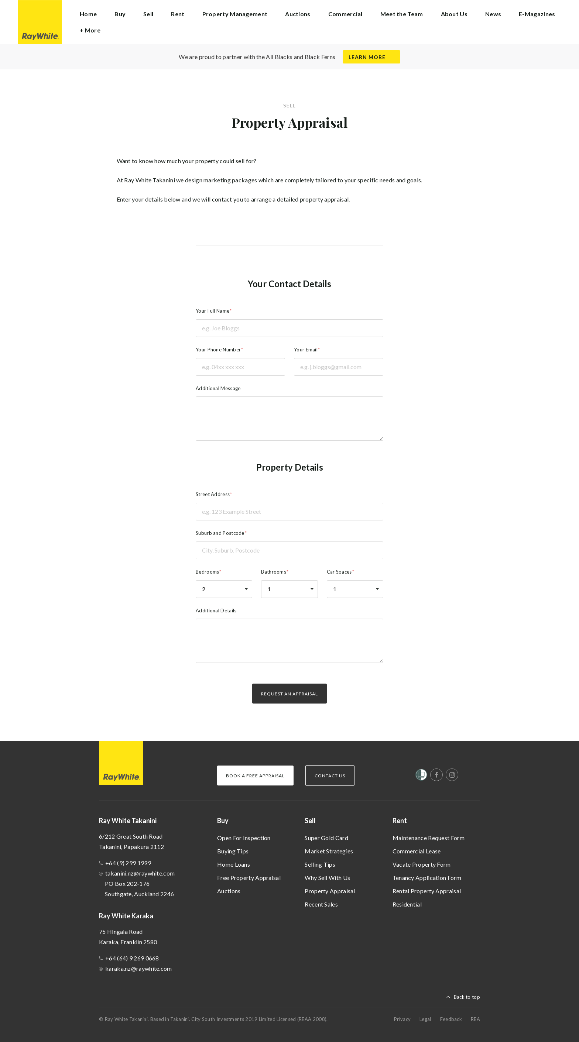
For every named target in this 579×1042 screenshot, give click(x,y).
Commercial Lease (417, 850)
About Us (454, 13)
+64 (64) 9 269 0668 (132, 958)
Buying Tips (233, 850)
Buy (223, 820)
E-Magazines (537, 13)
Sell (310, 820)
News (493, 13)
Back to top (467, 997)
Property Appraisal (330, 890)
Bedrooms (207, 572)
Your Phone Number (218, 350)
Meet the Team (401, 13)
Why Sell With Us (327, 877)
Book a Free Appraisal (255, 775)
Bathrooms (273, 572)
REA (475, 1019)
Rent (400, 820)
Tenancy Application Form (427, 877)
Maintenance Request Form (429, 837)
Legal (425, 1019)
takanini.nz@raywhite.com (140, 873)
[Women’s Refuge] (421, 776)
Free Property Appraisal (249, 877)
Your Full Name (212, 311)
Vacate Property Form (422, 864)
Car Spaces (339, 572)
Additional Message (218, 388)
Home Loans (233, 864)
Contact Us (330, 775)
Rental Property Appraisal (427, 890)
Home (88, 13)
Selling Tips (320, 864)
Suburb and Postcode (220, 533)
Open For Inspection (244, 837)
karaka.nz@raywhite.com (138, 968)
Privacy (402, 1019)
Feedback (451, 1019)
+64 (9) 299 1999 (128, 862)
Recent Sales (321, 904)
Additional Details (216, 610)
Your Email (306, 350)
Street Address (213, 494)
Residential (407, 904)
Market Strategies (329, 850)
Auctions (228, 890)
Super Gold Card (326, 837)
